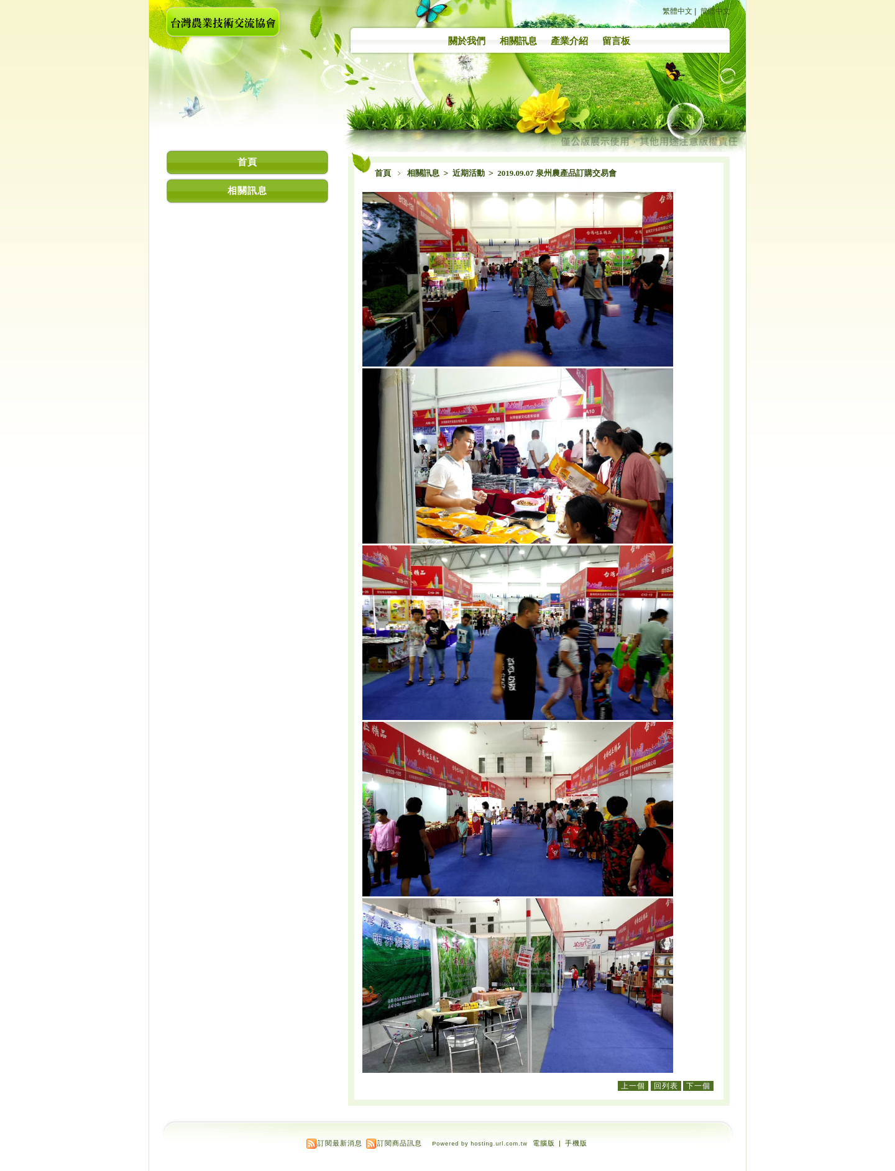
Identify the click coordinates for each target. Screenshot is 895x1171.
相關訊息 (518, 40)
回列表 (666, 1086)
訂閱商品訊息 (399, 1143)
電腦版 (544, 1143)
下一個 (698, 1086)
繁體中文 (677, 11)
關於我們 (466, 40)
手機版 (576, 1143)
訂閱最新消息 (340, 1143)
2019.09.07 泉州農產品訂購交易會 (557, 173)
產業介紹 (569, 40)
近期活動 (469, 173)
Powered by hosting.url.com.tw (480, 1144)
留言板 (616, 40)
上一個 (633, 1086)
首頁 (383, 173)
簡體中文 (715, 11)
